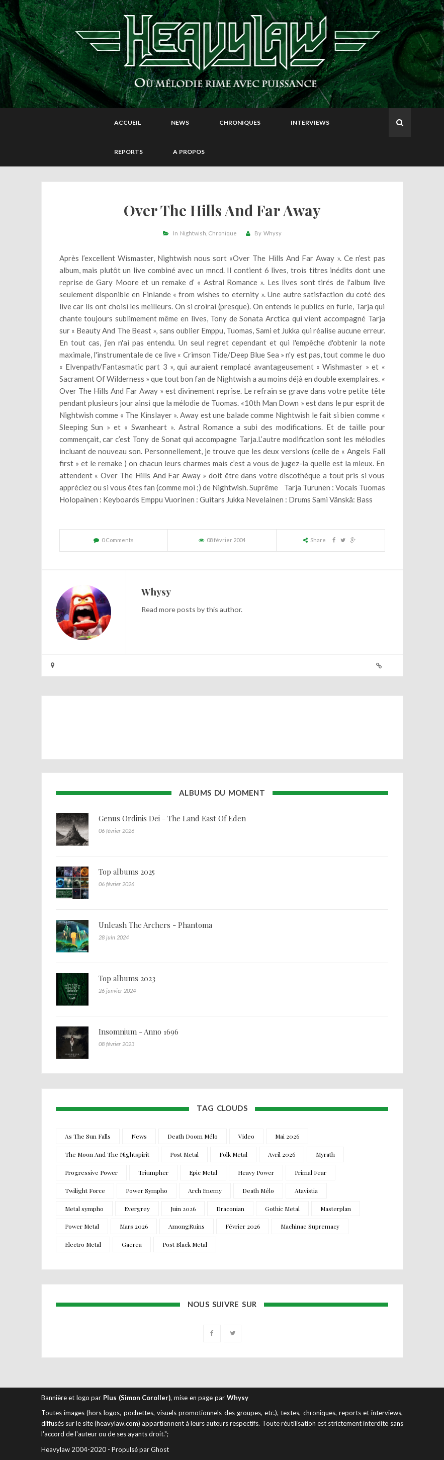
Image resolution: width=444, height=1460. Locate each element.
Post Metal (184, 1154)
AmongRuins (186, 1226)
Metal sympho (84, 1209)
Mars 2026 (134, 1226)
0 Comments (118, 540)
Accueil (127, 122)
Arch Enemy (205, 1190)
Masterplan (335, 1209)
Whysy (272, 233)
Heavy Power (256, 1172)
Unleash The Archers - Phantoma (155, 925)
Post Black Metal (184, 1244)
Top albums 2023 (127, 978)
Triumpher (153, 1172)
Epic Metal (203, 1172)
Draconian (230, 1209)
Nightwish (193, 233)
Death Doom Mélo (192, 1136)
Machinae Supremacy (310, 1226)
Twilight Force (85, 1190)
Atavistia (306, 1190)
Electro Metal (83, 1244)
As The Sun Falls (88, 1136)
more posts (177, 609)
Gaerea (132, 1244)
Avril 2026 (281, 1154)
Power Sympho (146, 1190)
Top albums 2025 (127, 872)
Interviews (310, 122)
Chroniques (239, 122)
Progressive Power (91, 1172)
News (180, 122)
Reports (128, 151)
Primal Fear (310, 1172)
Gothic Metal (282, 1209)
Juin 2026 (183, 1209)
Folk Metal (233, 1154)
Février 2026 (242, 1226)
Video (246, 1136)
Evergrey (137, 1209)
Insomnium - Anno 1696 (139, 1031)
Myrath (325, 1154)
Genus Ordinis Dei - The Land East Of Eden (172, 818)
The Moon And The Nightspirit (107, 1154)
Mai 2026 (287, 1136)
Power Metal (82, 1226)
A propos (189, 151)
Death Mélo (258, 1190)
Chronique (222, 233)
